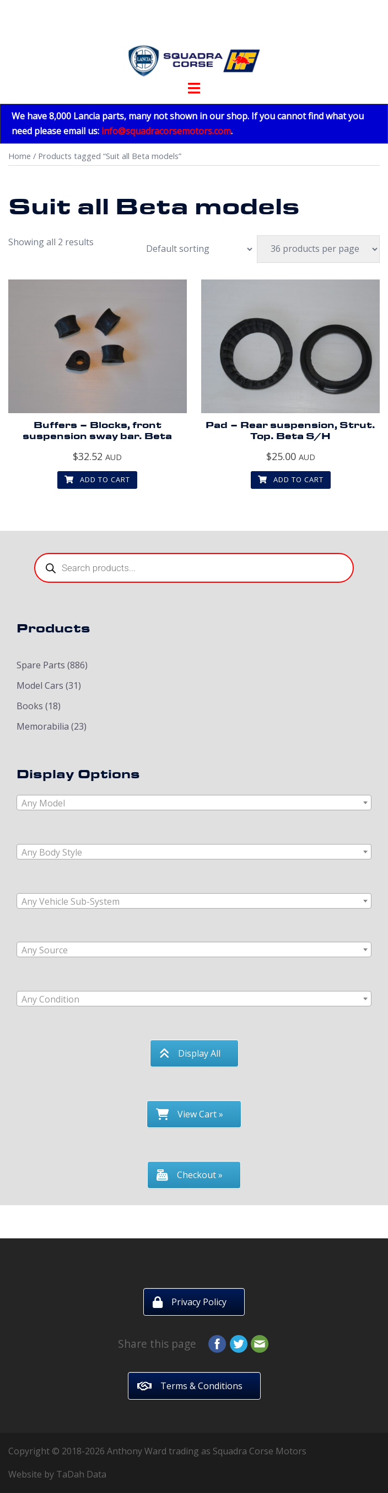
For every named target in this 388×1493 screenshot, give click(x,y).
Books (30, 706)
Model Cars (40, 685)
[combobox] (194, 802)
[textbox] (194, 803)
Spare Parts (41, 665)
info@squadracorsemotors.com (166, 131)
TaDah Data (81, 1474)
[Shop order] (193, 249)
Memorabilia (43, 726)
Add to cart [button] (97, 479)
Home (19, 155)
